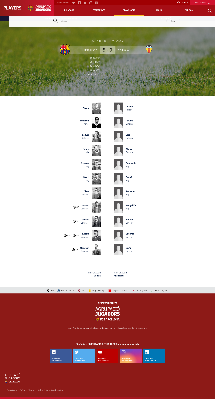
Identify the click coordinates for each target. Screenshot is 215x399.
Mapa (159, 10)
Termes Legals (12, 390)
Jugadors (69, 10)
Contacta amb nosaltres (54, 390)
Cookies (40, 390)
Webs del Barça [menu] (202, 2)
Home (47, 18)
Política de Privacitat (27, 390)
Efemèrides (99, 10)
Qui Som (189, 10)
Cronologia (129, 10)
